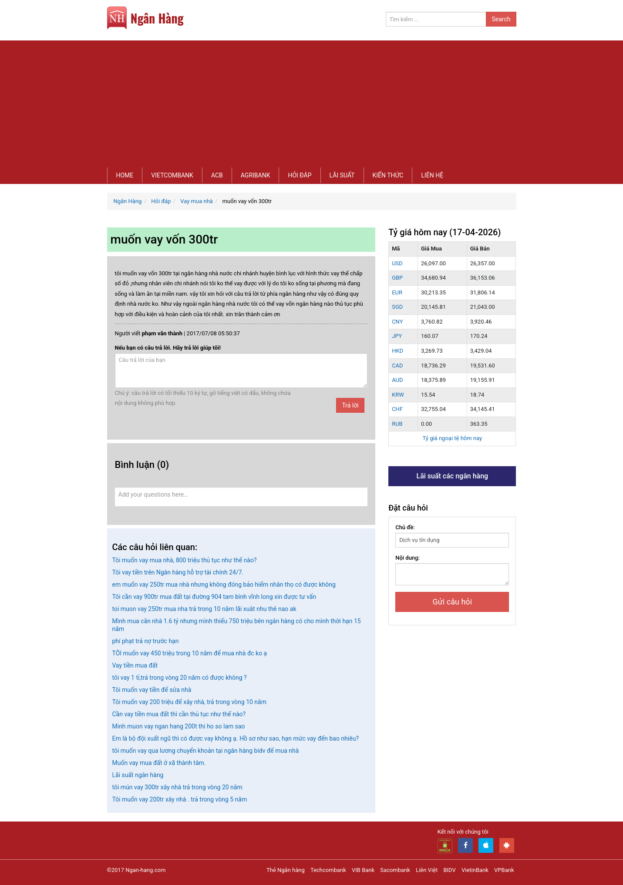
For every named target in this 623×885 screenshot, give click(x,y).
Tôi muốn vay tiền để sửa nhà (152, 689)
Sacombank (395, 870)
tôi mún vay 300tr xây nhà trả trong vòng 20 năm (177, 787)
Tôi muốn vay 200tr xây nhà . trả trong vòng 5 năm (179, 799)
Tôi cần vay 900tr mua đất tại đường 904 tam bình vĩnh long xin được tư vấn (214, 596)
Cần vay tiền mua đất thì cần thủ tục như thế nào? (179, 714)
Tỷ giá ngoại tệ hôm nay (452, 438)
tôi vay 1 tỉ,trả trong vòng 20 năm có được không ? (179, 677)
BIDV (449, 870)
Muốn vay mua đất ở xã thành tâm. (159, 762)
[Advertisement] (312, 101)
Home (125, 175)
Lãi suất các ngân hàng (452, 476)
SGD (397, 307)
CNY (397, 321)
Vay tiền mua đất (135, 665)
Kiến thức (388, 175)
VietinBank (474, 870)
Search (501, 19)
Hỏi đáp (299, 175)
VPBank (504, 870)
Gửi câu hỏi (452, 601)
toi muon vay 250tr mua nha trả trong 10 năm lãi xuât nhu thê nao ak (204, 608)
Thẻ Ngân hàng (285, 870)
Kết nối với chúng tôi (463, 831)
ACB (217, 175)
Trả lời (350, 405)
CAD (397, 365)
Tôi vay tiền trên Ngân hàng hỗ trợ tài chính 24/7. (178, 572)
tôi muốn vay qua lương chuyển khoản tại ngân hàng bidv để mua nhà (205, 750)
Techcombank (328, 870)
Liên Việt (427, 870)
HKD (397, 350)
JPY (397, 336)
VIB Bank (363, 870)
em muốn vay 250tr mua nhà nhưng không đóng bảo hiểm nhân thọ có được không (224, 584)
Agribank (255, 175)
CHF (397, 409)
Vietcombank (172, 175)
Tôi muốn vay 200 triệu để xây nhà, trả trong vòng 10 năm (189, 701)
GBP (397, 277)
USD (397, 263)
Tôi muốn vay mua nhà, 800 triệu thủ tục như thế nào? (184, 560)
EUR (397, 292)
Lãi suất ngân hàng (138, 774)
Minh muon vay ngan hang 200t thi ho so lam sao (178, 726)
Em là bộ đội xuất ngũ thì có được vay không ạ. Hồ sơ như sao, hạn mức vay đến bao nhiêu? (235, 738)
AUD (397, 380)
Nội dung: (407, 557)
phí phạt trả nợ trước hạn (145, 641)
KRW (398, 394)
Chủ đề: (405, 527)
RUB (397, 424)
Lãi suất (342, 175)
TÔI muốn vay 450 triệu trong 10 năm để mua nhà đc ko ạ (189, 653)
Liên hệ (432, 175)
